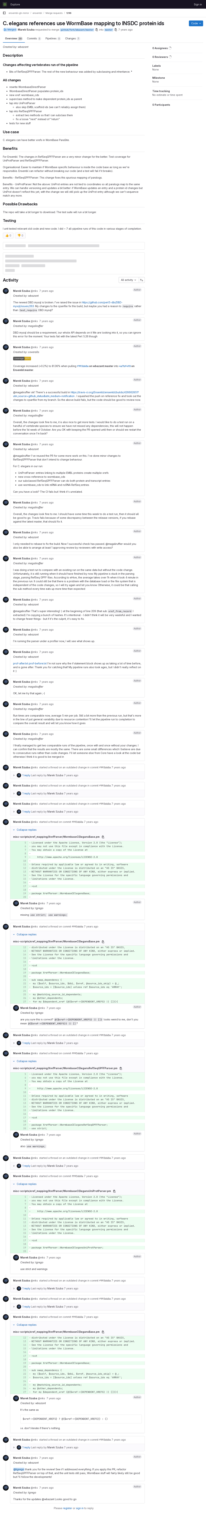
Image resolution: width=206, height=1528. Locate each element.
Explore (15, 4)
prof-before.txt (38, 663)
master (109, 29)
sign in (80, 1508)
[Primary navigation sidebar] (4, 13)
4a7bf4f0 (125, 366)
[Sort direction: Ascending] (142, 280)
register (67, 1508)
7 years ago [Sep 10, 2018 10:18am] (125, 29)
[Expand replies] (14, 775)
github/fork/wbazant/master (77, 29)
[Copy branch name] (97, 30)
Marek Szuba (55, 775)
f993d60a (83, 366)
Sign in (198, 4)
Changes (72, 38)
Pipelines (53, 38)
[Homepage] (5, 4)
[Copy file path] (103, 837)
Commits (34, 38)
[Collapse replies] (14, 830)
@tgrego (19, 1469)
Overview (14, 38)
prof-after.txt (20, 663)
